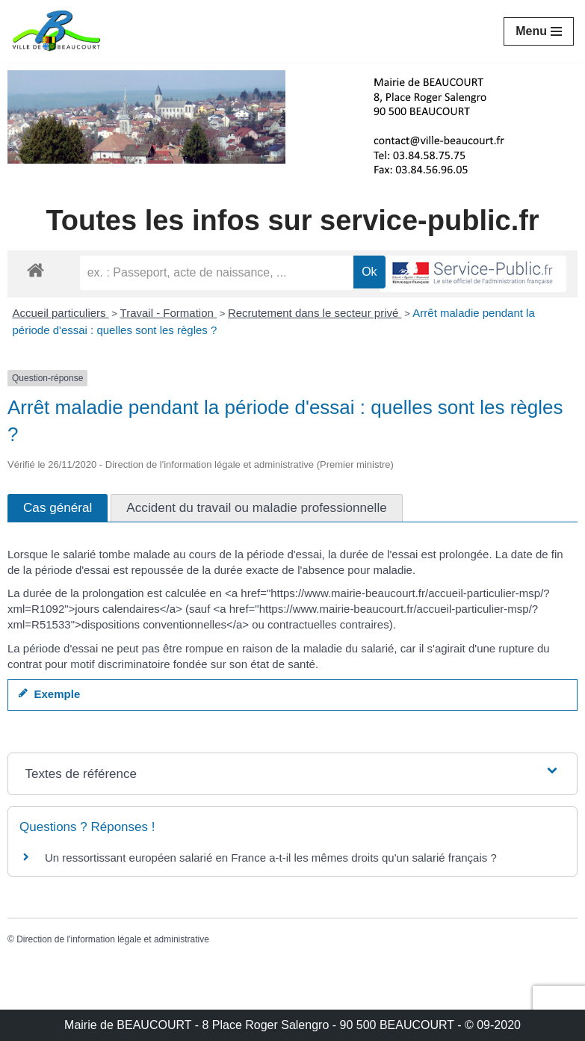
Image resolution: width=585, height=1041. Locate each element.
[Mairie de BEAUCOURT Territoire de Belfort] (56, 31)
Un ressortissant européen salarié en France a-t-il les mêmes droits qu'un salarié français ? (271, 857)
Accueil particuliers (61, 312)
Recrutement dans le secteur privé (315, 312)
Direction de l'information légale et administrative (112, 939)
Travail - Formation (168, 312)
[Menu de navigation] (539, 31)
